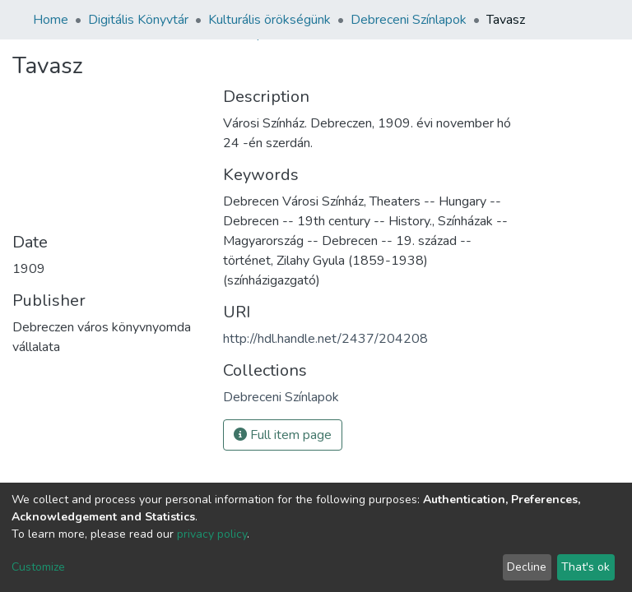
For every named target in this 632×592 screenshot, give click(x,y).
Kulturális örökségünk (269, 20)
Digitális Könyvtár (138, 20)
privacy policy (212, 534)
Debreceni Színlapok (409, 20)
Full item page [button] (283, 435)
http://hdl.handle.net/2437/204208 (325, 339)
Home (50, 20)
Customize (38, 567)
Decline (526, 567)
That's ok (585, 567)
